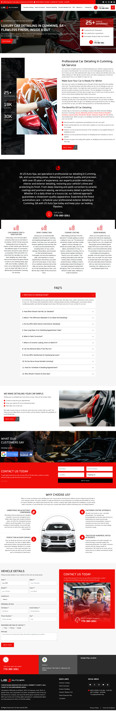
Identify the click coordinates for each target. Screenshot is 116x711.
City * (31, 617)
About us (79, 7)
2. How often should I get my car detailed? (38, 312)
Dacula (77, 113)
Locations (62, 699)
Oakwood (95, 115)
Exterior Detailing (51, 7)
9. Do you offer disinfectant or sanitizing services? (41, 356)
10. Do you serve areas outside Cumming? (37, 362)
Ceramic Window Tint (64, 7)
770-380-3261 (11, 670)
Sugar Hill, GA (103, 115)
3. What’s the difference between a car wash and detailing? (44, 318)
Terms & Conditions (109, 708)
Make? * (32, 580)
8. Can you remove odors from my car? (37, 350)
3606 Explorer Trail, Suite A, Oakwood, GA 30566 (17, 2)
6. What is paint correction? (32, 337)
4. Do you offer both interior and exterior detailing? (41, 325)
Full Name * (5, 608)
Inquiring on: (5, 597)
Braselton (108, 113)
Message (4, 632)
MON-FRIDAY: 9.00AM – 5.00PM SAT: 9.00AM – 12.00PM (51, 2)
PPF (74, 7)
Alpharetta (84, 113)
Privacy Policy (94, 708)
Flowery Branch (99, 113)
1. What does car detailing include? (35, 296)
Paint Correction (40, 7)
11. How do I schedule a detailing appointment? (40, 368)
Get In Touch (69, 147)
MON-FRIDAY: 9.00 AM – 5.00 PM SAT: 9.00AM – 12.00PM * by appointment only (100, 693)
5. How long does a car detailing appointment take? (41, 331)
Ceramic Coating (28, 7)
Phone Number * (6, 617)
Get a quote (9, 41)
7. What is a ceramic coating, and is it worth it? (39, 343)
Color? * (32, 589)
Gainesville (82, 115)
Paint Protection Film (65, 696)
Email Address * (34, 608)
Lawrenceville (73, 115)
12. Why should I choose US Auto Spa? (36, 374)
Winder (88, 115)
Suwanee (65, 115)
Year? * (3, 580)
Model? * (4, 589)
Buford (90, 113)
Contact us (88, 7)
